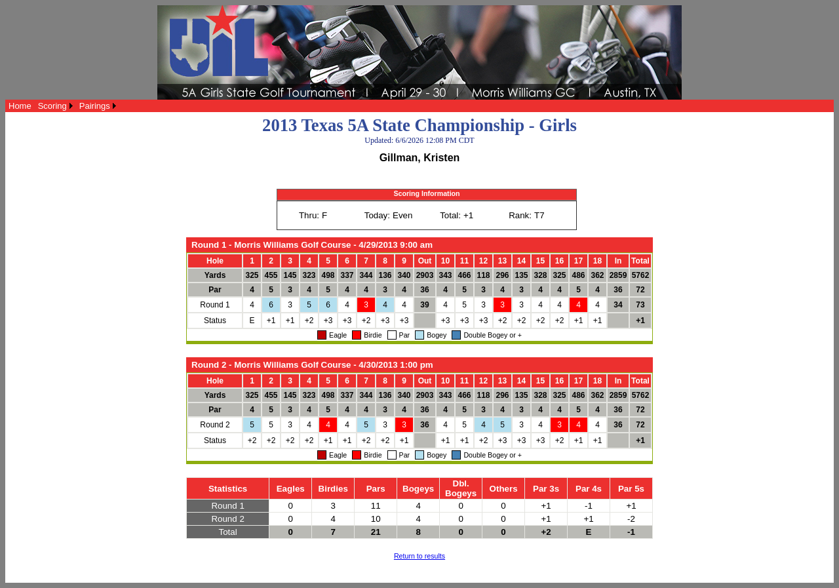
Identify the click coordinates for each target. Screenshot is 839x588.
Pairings (94, 106)
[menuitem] (20, 106)
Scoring (52, 106)
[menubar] (62, 106)
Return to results (419, 556)
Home (20, 106)
